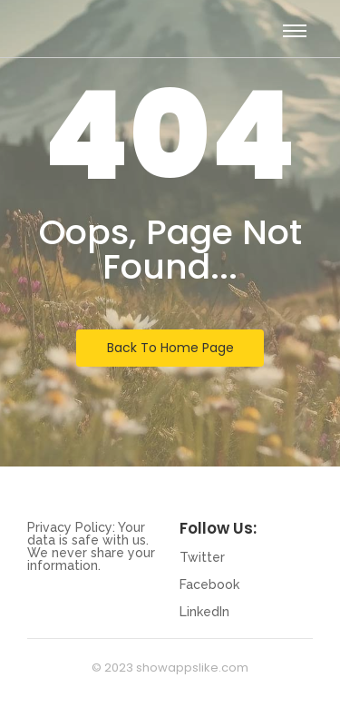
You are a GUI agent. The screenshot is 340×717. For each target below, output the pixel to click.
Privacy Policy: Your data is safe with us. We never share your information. (91, 546)
